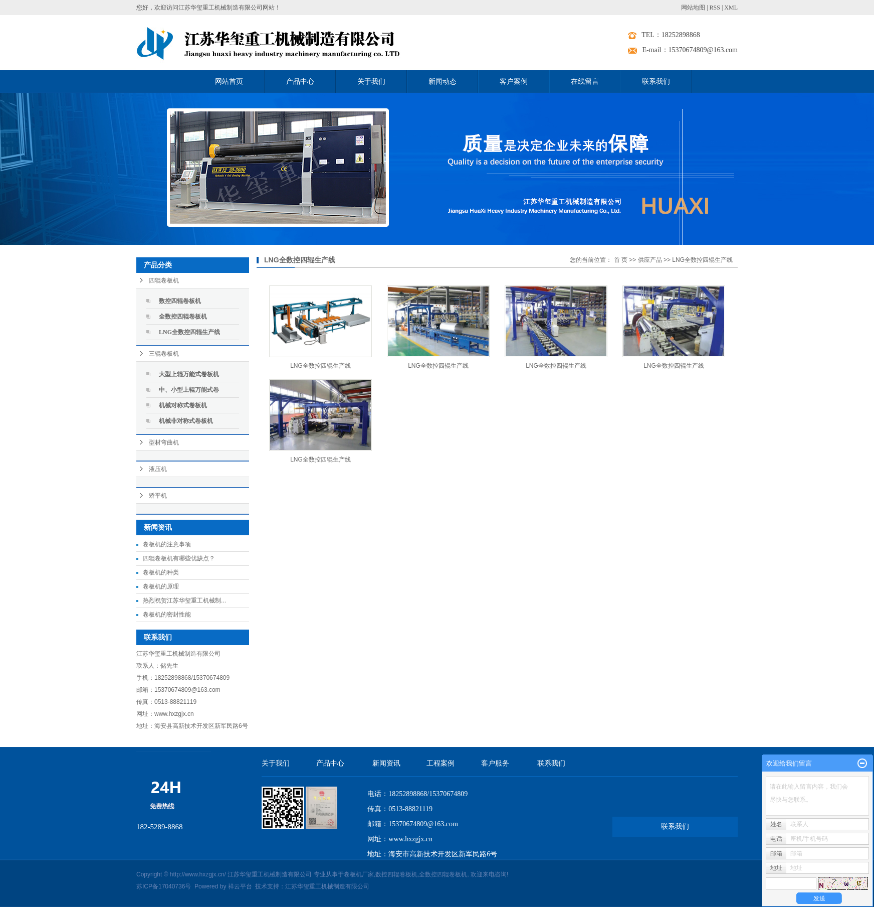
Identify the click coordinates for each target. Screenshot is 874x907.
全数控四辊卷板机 (183, 316)
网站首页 (229, 81)
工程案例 (440, 763)
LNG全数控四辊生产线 (189, 332)
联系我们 (656, 81)
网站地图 (693, 7)
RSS (715, 7)
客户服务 (495, 763)
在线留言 (585, 81)
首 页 (620, 259)
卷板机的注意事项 (167, 544)
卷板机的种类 (161, 572)
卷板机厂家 (359, 874)
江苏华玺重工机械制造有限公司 (327, 886)
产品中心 (300, 81)
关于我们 (371, 81)
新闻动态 (442, 81)
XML (731, 7)
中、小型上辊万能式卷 (189, 389)
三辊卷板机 (164, 353)
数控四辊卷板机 (180, 301)
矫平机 (158, 495)
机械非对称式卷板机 (186, 420)
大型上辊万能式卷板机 (189, 374)
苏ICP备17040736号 (163, 886)
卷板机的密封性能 (167, 614)
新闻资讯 (386, 763)
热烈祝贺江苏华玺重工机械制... (184, 600)
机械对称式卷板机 (183, 405)
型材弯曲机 (164, 442)
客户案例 (514, 81)
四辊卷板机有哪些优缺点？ (179, 558)
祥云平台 (240, 886)
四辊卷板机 (164, 280)
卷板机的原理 (161, 586)
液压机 (158, 469)
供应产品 (650, 259)
